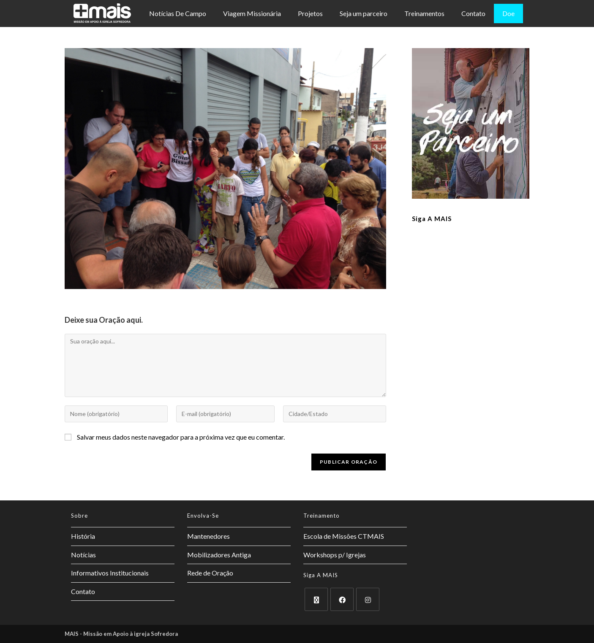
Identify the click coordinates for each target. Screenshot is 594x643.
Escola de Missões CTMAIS (343, 536)
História (83, 536)
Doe (508, 13)
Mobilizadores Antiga (219, 555)
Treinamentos (424, 13)
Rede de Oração (210, 573)
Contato (473, 13)
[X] (316, 599)
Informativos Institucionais (110, 573)
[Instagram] (367, 599)
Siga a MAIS (432, 218)
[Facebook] (342, 599)
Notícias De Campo (177, 13)
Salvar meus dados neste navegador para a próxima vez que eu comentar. (181, 437)
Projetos (310, 13)
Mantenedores (208, 536)
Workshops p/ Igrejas (334, 555)
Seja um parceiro (363, 13)
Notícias (83, 555)
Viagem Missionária (252, 13)
